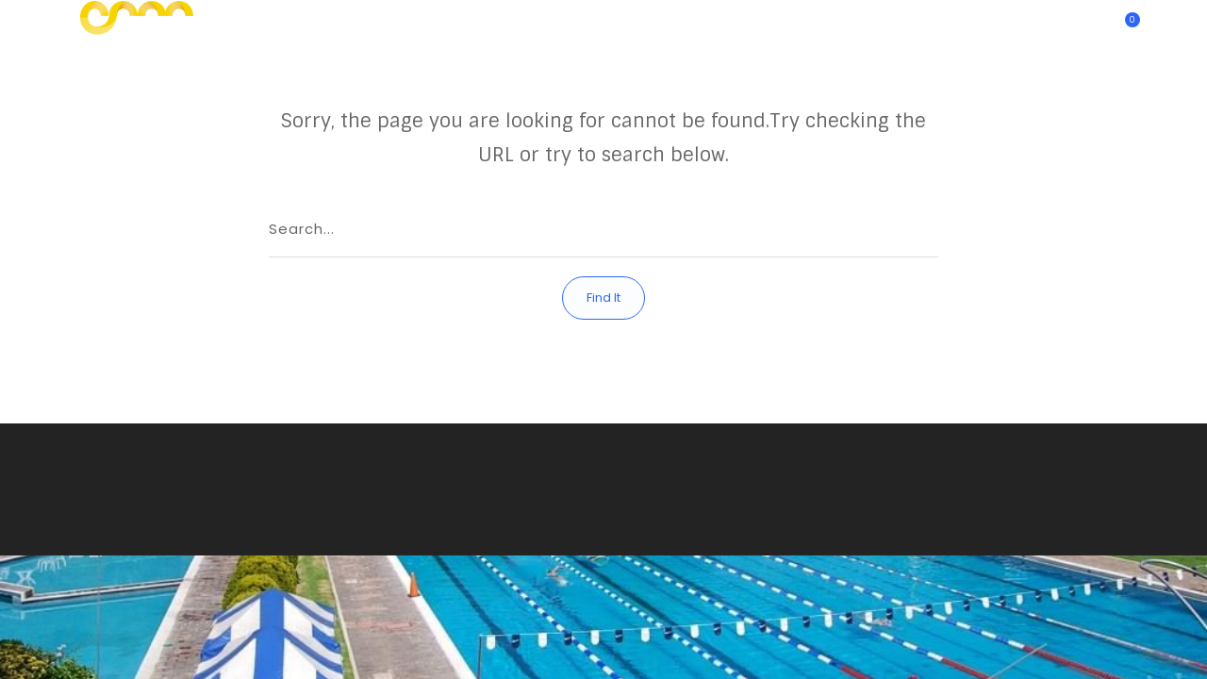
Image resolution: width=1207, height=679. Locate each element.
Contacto (695, 23)
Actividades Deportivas (572, 23)
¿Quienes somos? (1027, 23)
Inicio (463, 23)
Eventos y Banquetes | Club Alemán (851, 23)
